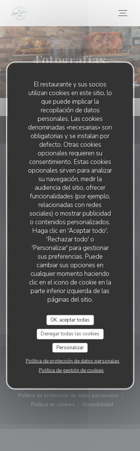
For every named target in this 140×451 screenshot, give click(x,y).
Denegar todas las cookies (70, 333)
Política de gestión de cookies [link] (71, 370)
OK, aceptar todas (70, 319)
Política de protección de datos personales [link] (72, 361)
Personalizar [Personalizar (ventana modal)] (70, 347)
